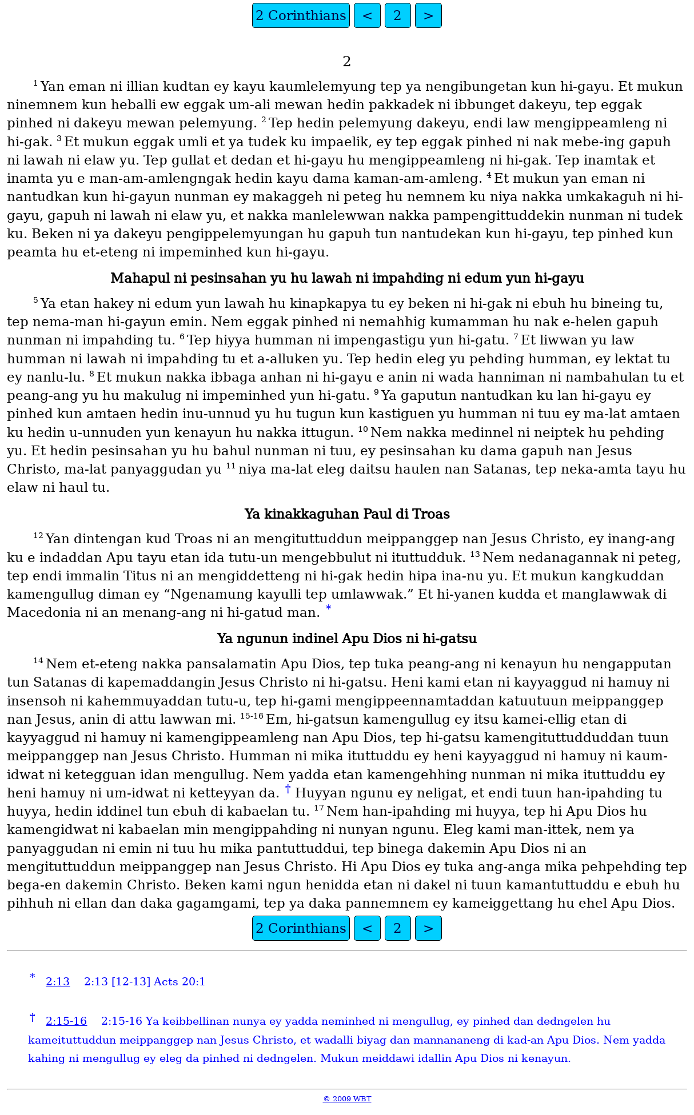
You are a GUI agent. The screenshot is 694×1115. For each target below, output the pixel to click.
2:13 (58, 982)
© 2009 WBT (347, 1098)
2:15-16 (66, 1021)
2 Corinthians (301, 15)
